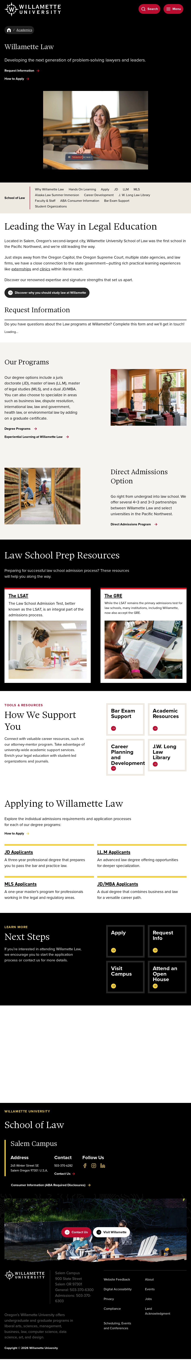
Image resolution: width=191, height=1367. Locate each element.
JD (116, 189)
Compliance (112, 1316)
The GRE (113, 603)
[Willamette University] (32, 9)
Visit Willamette (111, 1240)
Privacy (109, 1306)
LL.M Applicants (113, 860)
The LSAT (18, 603)
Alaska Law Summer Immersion (57, 195)
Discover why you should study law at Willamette (47, 292)
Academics (24, 30)
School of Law (14, 198)
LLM (126, 189)
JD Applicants (18, 860)
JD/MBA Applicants (117, 892)
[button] (95, 1062)
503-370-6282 (63, 1173)
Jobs (148, 1306)
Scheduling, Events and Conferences (117, 1333)
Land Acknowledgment (157, 1319)
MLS (137, 189)
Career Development (99, 195)
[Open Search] (149, 9)
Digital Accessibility (118, 1297)
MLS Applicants (20, 892)
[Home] (9, 30)
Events (150, 1297)
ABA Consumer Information (79, 200)
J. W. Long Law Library (134, 195)
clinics (45, 269)
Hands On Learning (82, 189)
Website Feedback (117, 1287)
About (149, 1287)
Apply (105, 189)
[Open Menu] (173, 9)
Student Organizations (51, 206)
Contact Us (76, 1240)
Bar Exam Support (116, 200)
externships (21, 269)
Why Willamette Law (49, 189)
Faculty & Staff (45, 200)
